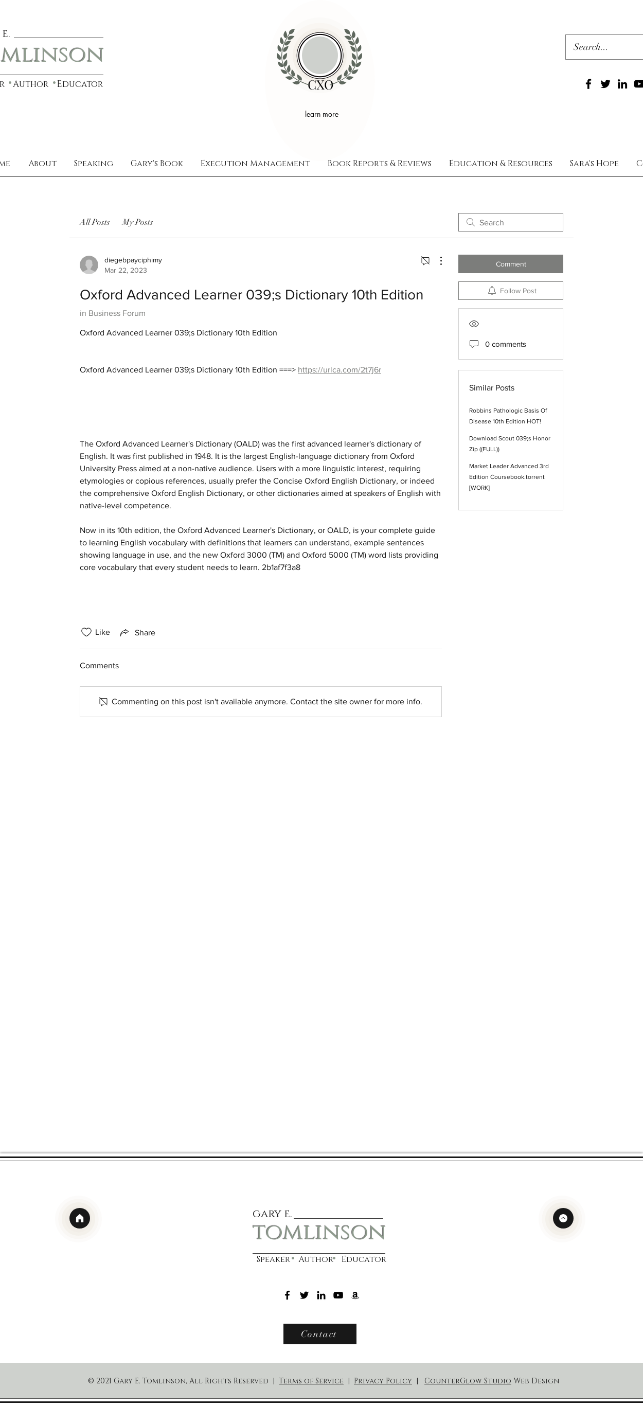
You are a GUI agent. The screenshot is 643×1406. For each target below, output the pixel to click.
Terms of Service (311, 1381)
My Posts (137, 222)
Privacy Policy (383, 1381)
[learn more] (323, 113)
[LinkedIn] (622, 84)
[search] (510, 222)
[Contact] (319, 1334)
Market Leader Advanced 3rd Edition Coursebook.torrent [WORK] (509, 476)
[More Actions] (436, 261)
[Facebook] (588, 84)
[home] (79, 1218)
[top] (563, 1218)
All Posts (95, 222)
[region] (320, 80)
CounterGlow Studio (467, 1381)
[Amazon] (355, 1295)
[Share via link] (136, 632)
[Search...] (599, 47)
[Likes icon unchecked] (86, 632)
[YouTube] (338, 1295)
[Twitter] (605, 84)
